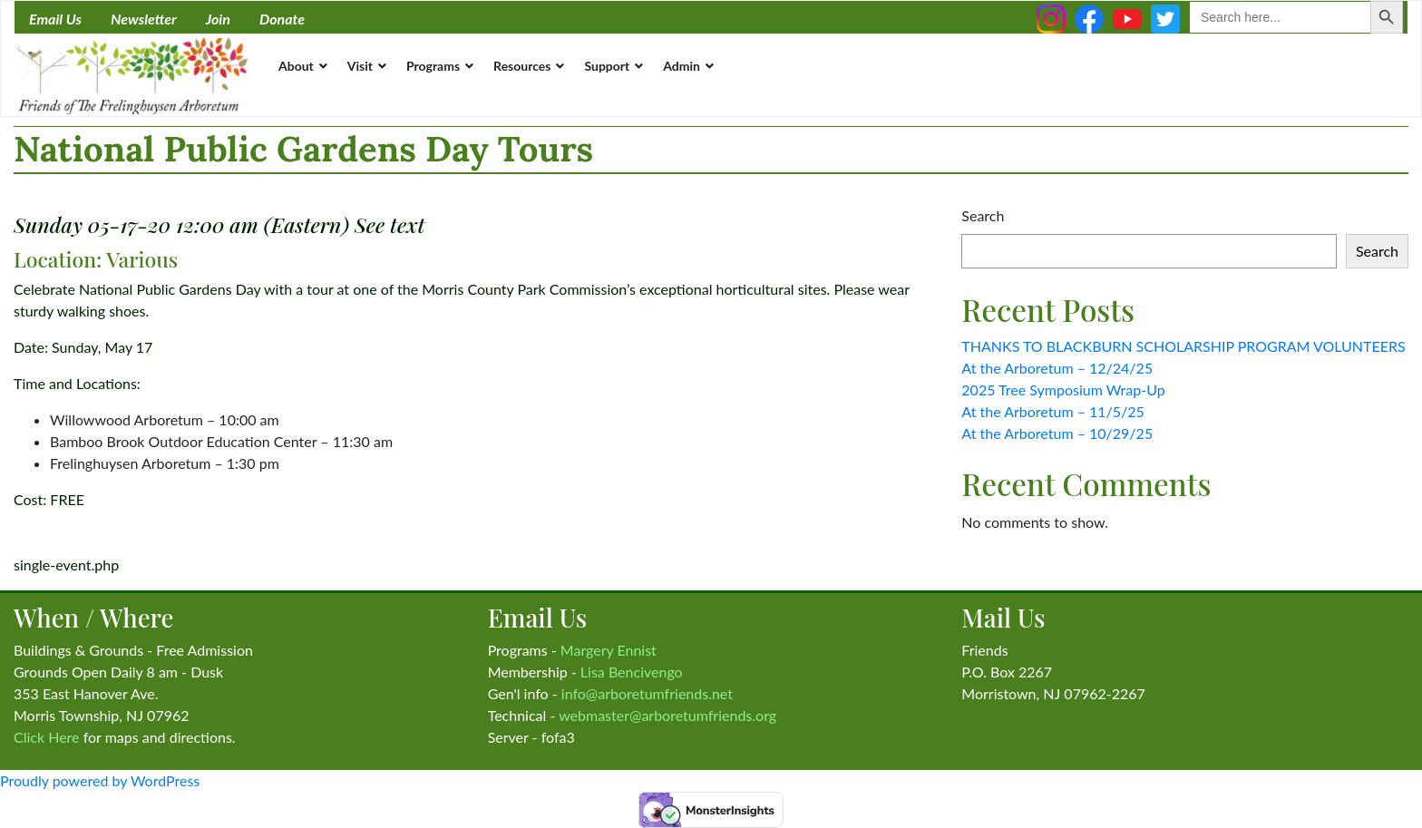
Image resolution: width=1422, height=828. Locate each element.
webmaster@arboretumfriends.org (667, 715)
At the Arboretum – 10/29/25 (1057, 433)
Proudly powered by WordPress (100, 780)
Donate (282, 18)
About (296, 65)
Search (982, 215)
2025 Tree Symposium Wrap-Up (1062, 389)
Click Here (47, 736)
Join (218, 18)
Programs (433, 65)
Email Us (55, 18)
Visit (360, 65)
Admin (681, 65)
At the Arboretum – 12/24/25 (1057, 367)
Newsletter (144, 18)
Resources (521, 65)
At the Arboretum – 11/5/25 (1052, 411)
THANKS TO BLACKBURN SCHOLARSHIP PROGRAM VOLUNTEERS (1183, 346)
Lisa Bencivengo (631, 671)
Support (606, 65)
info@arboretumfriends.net (647, 693)
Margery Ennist (608, 649)
